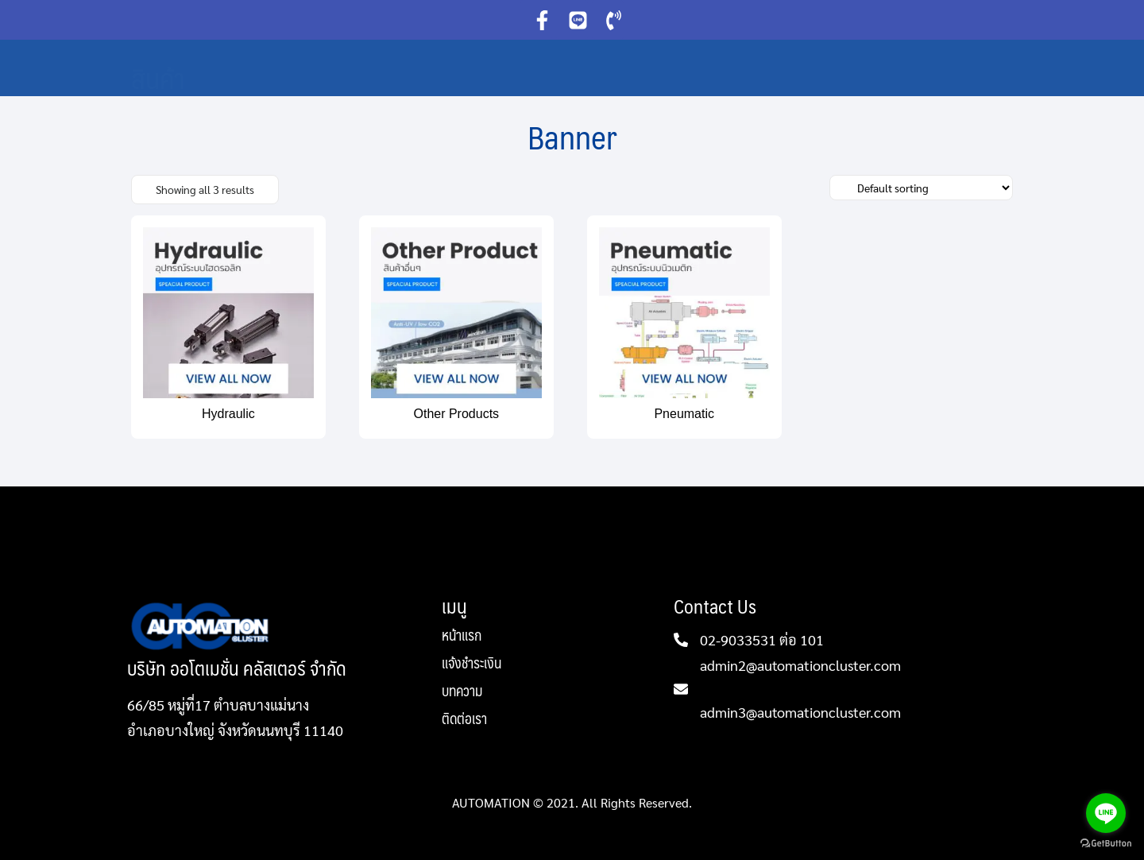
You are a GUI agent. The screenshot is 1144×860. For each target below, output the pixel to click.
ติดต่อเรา (464, 718)
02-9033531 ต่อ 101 (762, 639)
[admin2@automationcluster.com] (681, 689)
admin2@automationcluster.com (800, 665)
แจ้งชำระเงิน (471, 665)
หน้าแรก (461, 637)
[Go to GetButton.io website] (1105, 844)
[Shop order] (921, 187)
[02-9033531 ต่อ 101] (681, 640)
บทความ (462, 693)
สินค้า (158, 77)
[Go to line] (1106, 813)
